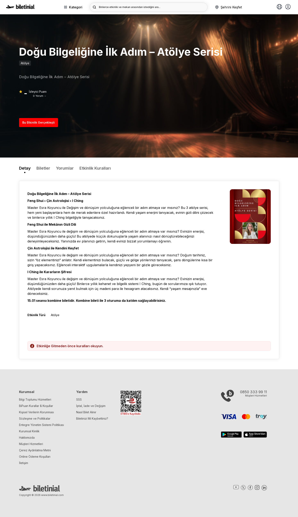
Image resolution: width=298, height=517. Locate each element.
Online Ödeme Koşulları (34, 456)
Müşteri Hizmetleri (31, 444)
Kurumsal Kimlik (29, 431)
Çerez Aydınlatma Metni (35, 450)
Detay (25, 168)
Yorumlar (65, 168)
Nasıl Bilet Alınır (86, 412)
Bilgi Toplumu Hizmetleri (35, 399)
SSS (79, 399)
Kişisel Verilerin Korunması (36, 412)
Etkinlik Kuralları (95, 168)
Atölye (25, 63)
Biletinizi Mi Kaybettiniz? (92, 418)
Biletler (43, 168)
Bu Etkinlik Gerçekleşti (38, 122)
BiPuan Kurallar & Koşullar (36, 406)
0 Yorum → (39, 95)
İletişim (23, 463)
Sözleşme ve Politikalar (34, 418)
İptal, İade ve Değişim (90, 406)
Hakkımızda (27, 437)
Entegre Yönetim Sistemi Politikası (41, 425)
